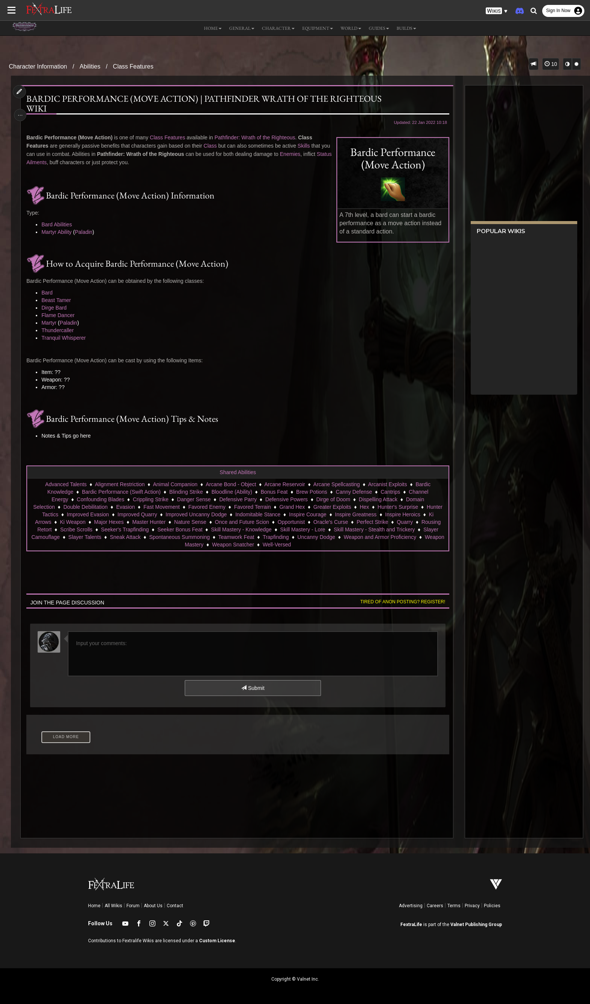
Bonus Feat (273, 492)
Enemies (291, 154)
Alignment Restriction (119, 484)
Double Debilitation (85, 507)
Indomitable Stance (257, 514)
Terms (454, 905)
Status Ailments (59, 162)
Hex (364, 507)
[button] (496, 11)
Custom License (217, 940)
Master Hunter (149, 522)
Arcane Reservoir (284, 484)
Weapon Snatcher (233, 545)
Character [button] (278, 28)
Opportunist (290, 522)
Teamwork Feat (236, 537)
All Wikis (113, 905)
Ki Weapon (72, 522)
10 (550, 64)
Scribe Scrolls (76, 529)
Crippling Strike (150, 499)
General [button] (241, 28)
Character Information (38, 66)
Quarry (405, 522)
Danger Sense (194, 499)
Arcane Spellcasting (336, 484)
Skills (305, 146)
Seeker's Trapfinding (125, 529)
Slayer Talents (84, 537)
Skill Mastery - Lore (302, 529)
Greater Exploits (332, 507)
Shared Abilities (237, 472)
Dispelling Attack (378, 499)
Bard (49, 293)
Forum (133, 905)
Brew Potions (311, 492)
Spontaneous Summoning (179, 537)
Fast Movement (161, 507)
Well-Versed (276, 545)
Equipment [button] (317, 28)
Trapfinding (276, 537)
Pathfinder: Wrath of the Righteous (256, 137)
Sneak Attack (124, 537)
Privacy (472, 905)
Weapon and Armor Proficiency (380, 537)
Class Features (133, 66)
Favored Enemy (206, 507)
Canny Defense (354, 492)
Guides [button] (379, 28)
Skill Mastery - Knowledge (241, 529)
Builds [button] (406, 28)
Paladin (85, 232)
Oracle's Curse (330, 522)
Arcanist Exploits (387, 484)
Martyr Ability (58, 232)
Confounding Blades (100, 499)
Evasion (125, 507)
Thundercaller (59, 330)
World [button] (351, 28)
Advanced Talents (65, 484)
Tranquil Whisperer (65, 338)
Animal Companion (175, 484)
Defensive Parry (238, 499)
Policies (492, 905)
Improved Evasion (88, 514)
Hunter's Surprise (397, 507)
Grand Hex (292, 507)
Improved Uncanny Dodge (196, 514)
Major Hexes (108, 522)
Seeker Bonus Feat (179, 529)
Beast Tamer (58, 300)
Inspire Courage (307, 514)
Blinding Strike (186, 492)
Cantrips (390, 492)
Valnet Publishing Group (476, 924)
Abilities (90, 66)
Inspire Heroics (402, 514)
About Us (153, 905)
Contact (175, 905)
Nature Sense (190, 522)
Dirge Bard (55, 308)
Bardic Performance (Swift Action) (121, 492)
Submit (252, 688)
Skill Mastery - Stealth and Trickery (374, 529)
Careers (435, 905)
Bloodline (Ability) (231, 492)
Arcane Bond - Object (230, 484)
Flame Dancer (59, 315)
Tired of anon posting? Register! (400, 601)
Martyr (50, 323)
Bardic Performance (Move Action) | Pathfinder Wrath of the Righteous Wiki (205, 103)
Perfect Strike (372, 522)
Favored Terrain (252, 507)
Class (211, 146)
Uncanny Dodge (316, 537)
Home (94, 905)
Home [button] (213, 28)
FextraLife (411, 924)
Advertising (411, 905)
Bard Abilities (58, 224)
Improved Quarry (137, 514)
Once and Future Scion (241, 522)
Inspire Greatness (356, 514)
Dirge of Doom (333, 499)
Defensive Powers (286, 499)
